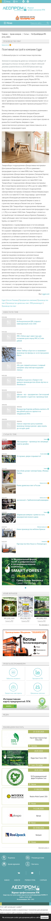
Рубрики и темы (30, 880)
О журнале (43, 880)
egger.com (45, 294)
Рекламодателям (38, 857)
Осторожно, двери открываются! (29, 456)
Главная (5, 34)
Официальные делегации (37, 693)
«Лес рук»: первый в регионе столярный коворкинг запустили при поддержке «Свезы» (31, 367)
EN (17, 1)
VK (23, 1)
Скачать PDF (9, 621)
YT (32, 873)
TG (28, 1)
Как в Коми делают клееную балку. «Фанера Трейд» (32, 472)
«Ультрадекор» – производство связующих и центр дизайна (32, 442)
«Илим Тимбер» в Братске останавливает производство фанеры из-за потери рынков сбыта (33, 352)
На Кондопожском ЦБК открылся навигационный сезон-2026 (29, 322)
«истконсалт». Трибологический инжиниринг (33, 500)
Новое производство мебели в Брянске (31, 529)
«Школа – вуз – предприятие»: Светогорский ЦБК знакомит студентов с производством (33, 395)
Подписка (11, 857)
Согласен (44, 917)
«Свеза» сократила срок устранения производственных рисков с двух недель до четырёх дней (32, 426)
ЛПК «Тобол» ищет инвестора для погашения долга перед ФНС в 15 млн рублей (30, 338)
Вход (8, 1)
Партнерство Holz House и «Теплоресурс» (32, 544)
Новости (17, 880)
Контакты (35, 864)
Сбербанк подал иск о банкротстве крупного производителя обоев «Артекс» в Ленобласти (32, 382)
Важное (7, 880)
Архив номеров (15, 34)
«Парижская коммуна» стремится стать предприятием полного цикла (31, 515)
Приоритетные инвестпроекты (13, 693)
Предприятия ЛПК (37, 678)
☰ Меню (8, 23)
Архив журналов (14, 864)
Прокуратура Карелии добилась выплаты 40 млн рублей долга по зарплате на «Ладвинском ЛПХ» (33, 411)
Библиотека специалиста (13, 678)
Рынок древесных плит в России (28, 485)
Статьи (26, 34)
